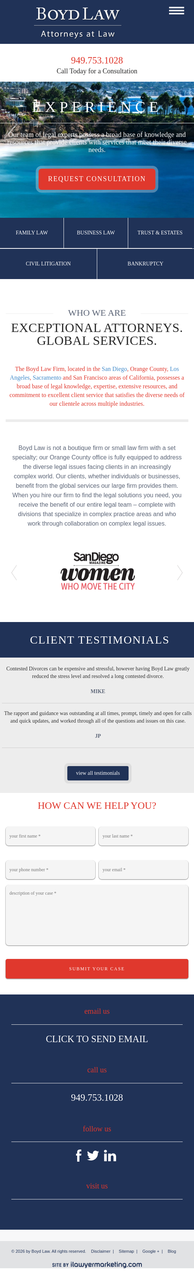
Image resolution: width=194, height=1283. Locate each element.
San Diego (114, 369)
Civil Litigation (48, 264)
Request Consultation (97, 179)
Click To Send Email (97, 1039)
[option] (97, 570)
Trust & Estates (160, 233)
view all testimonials (98, 773)
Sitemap (126, 1251)
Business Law (96, 233)
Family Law (32, 233)
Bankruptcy (145, 264)
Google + (151, 1251)
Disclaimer (100, 1251)
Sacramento (47, 377)
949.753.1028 (97, 1097)
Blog (172, 1251)
